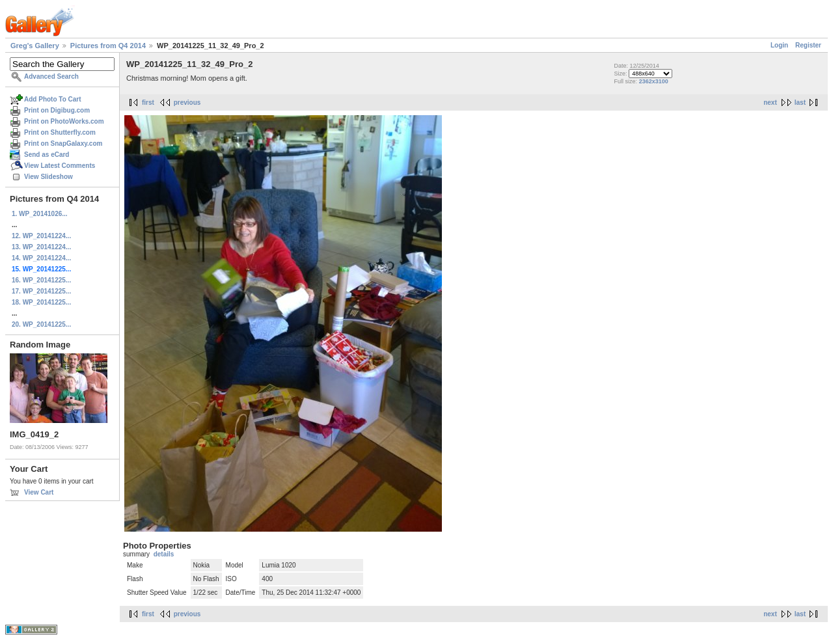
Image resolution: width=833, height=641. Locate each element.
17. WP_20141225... (41, 291)
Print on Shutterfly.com (60, 132)
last (800, 102)
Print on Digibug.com (57, 110)
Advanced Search (51, 76)
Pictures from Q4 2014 (108, 45)
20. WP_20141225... (41, 324)
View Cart (38, 492)
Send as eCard (46, 154)
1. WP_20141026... (40, 213)
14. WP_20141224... (41, 258)
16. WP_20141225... (41, 280)
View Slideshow (48, 176)
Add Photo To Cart (52, 99)
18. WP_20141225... (41, 302)
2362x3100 (653, 81)
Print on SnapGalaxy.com (63, 143)
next (770, 102)
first (148, 102)
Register (808, 45)
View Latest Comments (59, 165)
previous (187, 102)
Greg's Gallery (34, 45)
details (164, 554)
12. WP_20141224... (41, 235)
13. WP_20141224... (41, 247)
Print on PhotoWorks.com (64, 121)
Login (779, 45)
